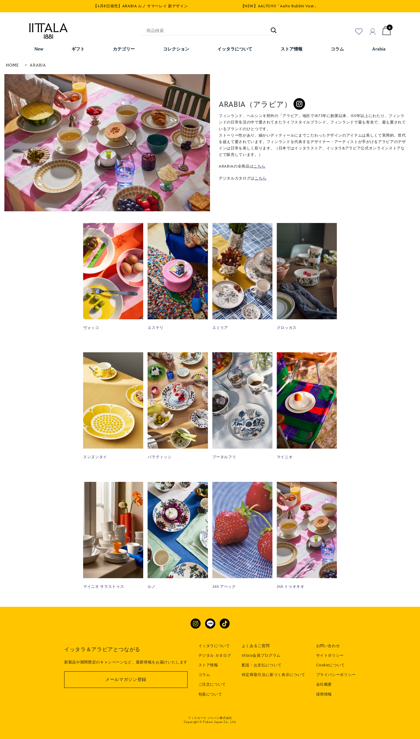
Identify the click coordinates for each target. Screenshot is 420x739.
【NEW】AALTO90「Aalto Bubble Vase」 (279, 6)
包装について (210, 694)
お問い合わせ (328, 646)
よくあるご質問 (256, 646)
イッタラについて (214, 646)
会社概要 (324, 684)
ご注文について (212, 684)
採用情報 (324, 694)
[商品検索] (210, 30)
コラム (204, 674)
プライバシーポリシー (336, 674)
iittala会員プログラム (261, 655)
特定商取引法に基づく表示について (273, 674)
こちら (259, 166)
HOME (12, 65)
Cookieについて (330, 665)
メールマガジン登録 (125, 679)
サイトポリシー (330, 655)
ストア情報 (208, 665)
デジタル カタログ (214, 655)
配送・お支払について (262, 665)
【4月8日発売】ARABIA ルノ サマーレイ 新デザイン (140, 6)
